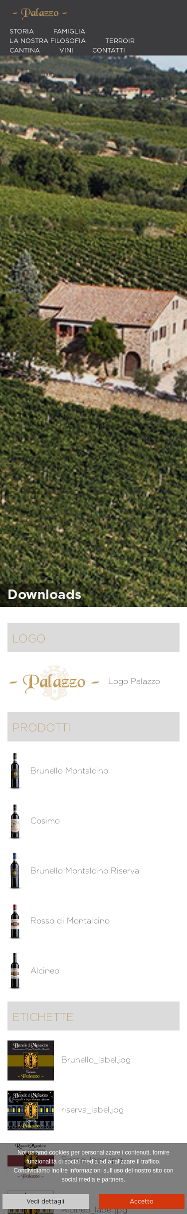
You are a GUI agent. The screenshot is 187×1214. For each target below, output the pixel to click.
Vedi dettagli (45, 1201)
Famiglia (69, 31)
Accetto (142, 1201)
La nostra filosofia (47, 41)
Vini (66, 51)
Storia (21, 31)
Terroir (120, 41)
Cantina (24, 51)
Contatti (108, 51)
